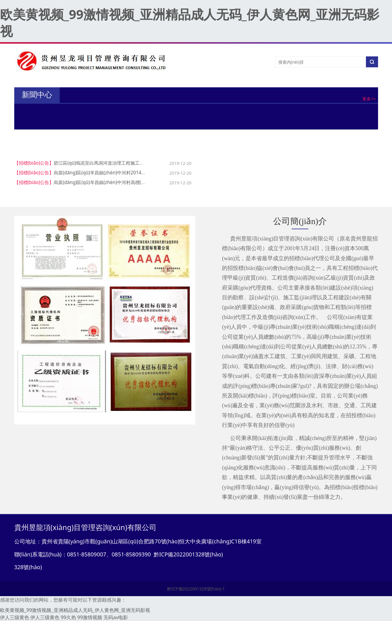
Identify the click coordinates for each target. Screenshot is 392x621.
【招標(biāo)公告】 (34, 163)
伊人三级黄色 (14, 617)
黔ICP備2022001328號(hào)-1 (196, 589)
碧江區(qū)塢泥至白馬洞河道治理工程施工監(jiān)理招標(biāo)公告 (122, 163)
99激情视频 (89, 617)
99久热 (68, 617)
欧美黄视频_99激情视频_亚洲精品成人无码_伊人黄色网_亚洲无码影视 (189, 22)
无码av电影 (115, 617)
